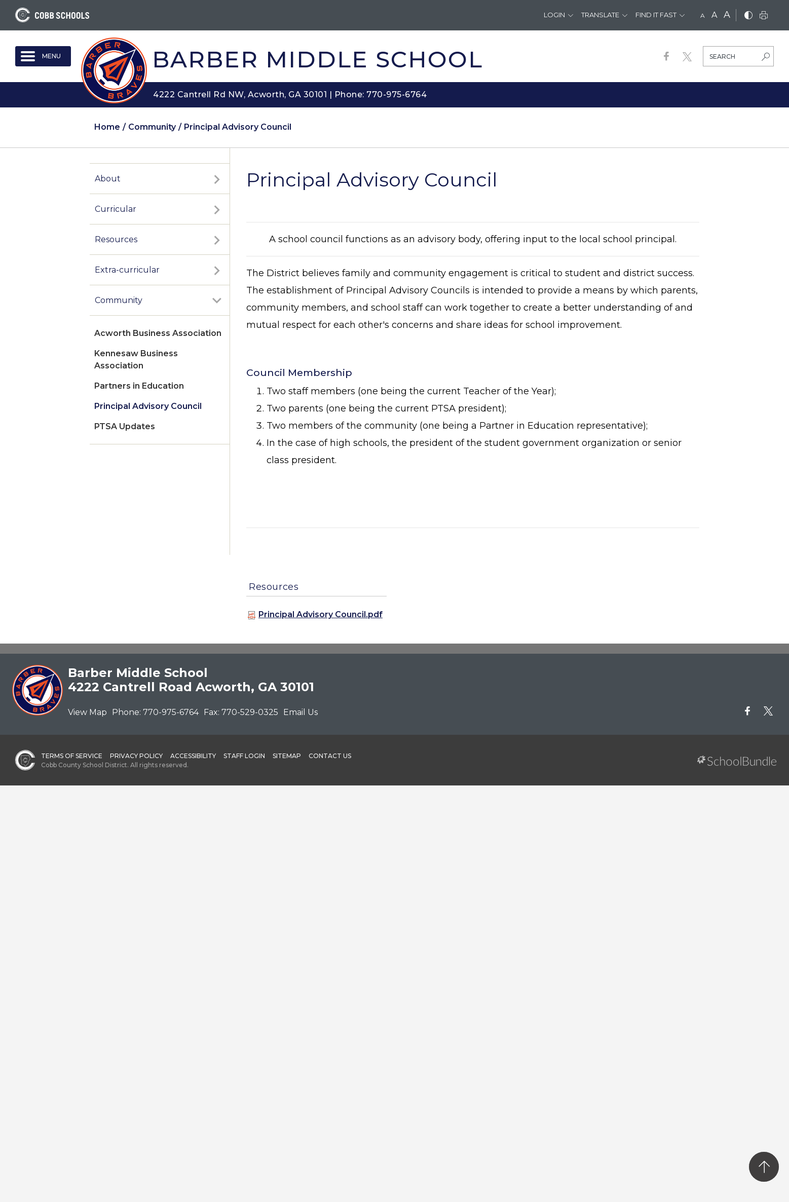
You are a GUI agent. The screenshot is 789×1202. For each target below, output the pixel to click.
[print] (764, 16)
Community (118, 300)
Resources (116, 239)
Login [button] (554, 15)
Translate (600, 15)
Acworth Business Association (157, 333)
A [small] (702, 15)
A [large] (727, 14)
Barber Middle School (317, 59)
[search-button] (766, 58)
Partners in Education (139, 386)
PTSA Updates (124, 426)
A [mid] (714, 15)
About (108, 178)
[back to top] (764, 1167)
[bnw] (748, 16)
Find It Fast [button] (656, 15)
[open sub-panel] (216, 179)
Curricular (115, 209)
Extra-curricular (127, 270)
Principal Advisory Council (148, 406)
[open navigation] (43, 56)
